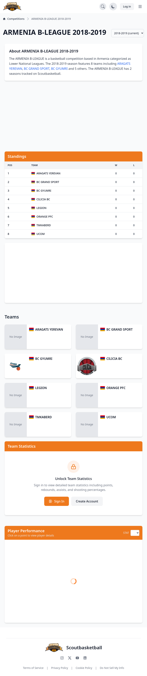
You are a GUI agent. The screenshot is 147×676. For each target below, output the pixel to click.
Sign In (56, 501)
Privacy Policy (59, 668)
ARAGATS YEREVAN (49, 329)
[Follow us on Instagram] (62, 658)
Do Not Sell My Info (112, 668)
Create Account (87, 501)
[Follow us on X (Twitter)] (70, 658)
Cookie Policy (84, 668)
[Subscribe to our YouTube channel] (77, 658)
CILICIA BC (114, 359)
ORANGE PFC (116, 388)
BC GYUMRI (59, 69)
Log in (127, 6)
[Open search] (102, 6)
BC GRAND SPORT (36, 69)
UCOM (111, 417)
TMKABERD (43, 417)
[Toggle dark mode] (113, 6)
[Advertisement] (73, 114)
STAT (126, 533)
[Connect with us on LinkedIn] (85, 658)
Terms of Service (33, 668)
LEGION (41, 388)
